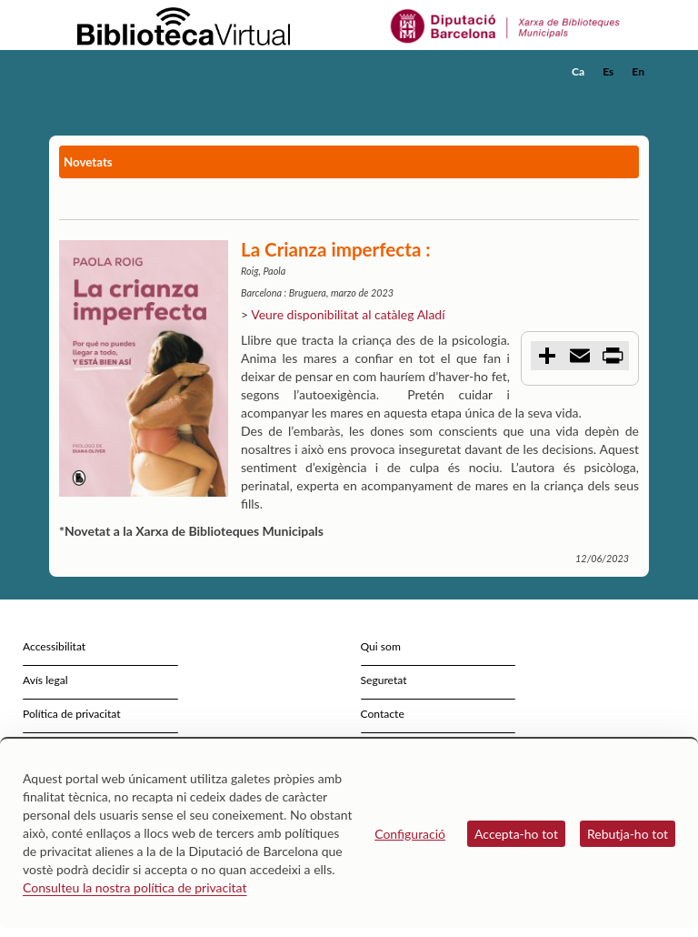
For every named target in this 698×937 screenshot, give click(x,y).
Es (608, 71)
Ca (578, 71)
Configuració (409, 833)
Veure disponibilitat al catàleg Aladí (347, 314)
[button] (639, 96)
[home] (121, 72)
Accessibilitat (54, 646)
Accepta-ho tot (516, 833)
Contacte (382, 713)
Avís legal (45, 680)
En (638, 71)
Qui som (381, 646)
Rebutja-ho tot (627, 833)
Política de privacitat (72, 713)
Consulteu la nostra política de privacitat (135, 887)
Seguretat (384, 680)
